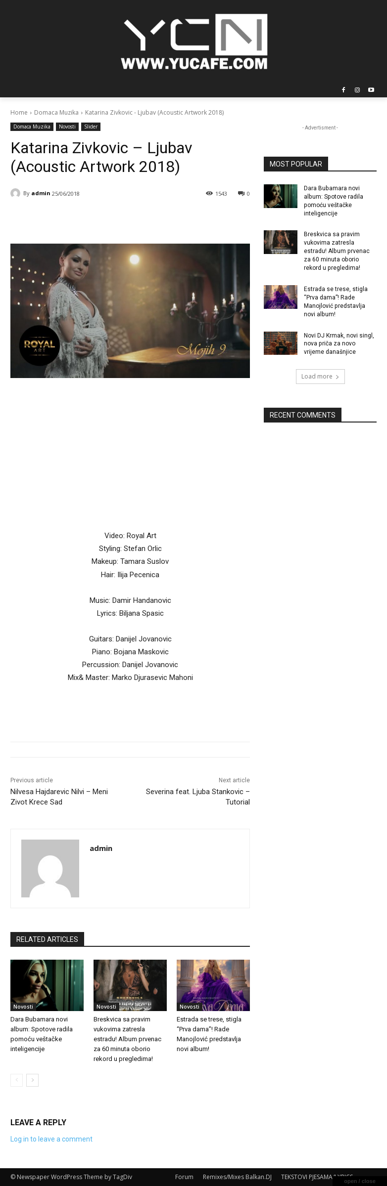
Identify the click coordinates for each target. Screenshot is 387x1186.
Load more (320, 376)
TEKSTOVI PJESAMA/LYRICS (317, 1177)
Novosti (67, 127)
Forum (184, 1177)
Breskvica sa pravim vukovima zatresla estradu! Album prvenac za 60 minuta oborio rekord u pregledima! (127, 1039)
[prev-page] (16, 1080)
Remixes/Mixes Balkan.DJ (237, 1177)
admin (40, 193)
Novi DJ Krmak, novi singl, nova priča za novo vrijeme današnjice (339, 343)
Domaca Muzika (56, 112)
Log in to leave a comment (51, 1139)
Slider (90, 127)
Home (19, 112)
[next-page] (32, 1080)
